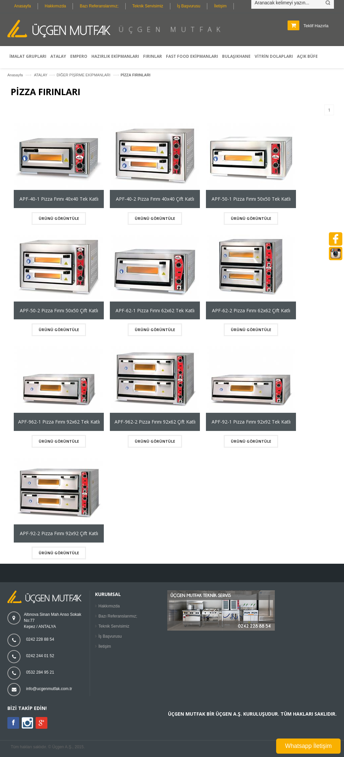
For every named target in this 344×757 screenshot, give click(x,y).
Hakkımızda (55, 6)
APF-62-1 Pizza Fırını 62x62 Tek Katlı (155, 310)
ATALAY (40, 75)
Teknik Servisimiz (147, 6)
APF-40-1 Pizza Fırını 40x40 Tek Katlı (58, 199)
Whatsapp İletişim (308, 746)
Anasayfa (22, 6)
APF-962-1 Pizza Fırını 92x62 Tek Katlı (59, 422)
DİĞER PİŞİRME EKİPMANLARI (83, 75)
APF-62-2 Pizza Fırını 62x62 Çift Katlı (251, 310)
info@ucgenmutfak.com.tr (49, 688)
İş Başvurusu (188, 6)
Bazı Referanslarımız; (99, 6)
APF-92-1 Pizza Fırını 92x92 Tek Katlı (251, 422)
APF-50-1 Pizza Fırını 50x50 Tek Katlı (251, 199)
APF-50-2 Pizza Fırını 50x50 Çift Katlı (59, 310)
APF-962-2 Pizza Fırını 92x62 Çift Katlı (155, 422)
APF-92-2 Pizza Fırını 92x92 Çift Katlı (59, 533)
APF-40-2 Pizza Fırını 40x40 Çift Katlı (155, 199)
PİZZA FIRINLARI (135, 75)
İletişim (220, 6)
